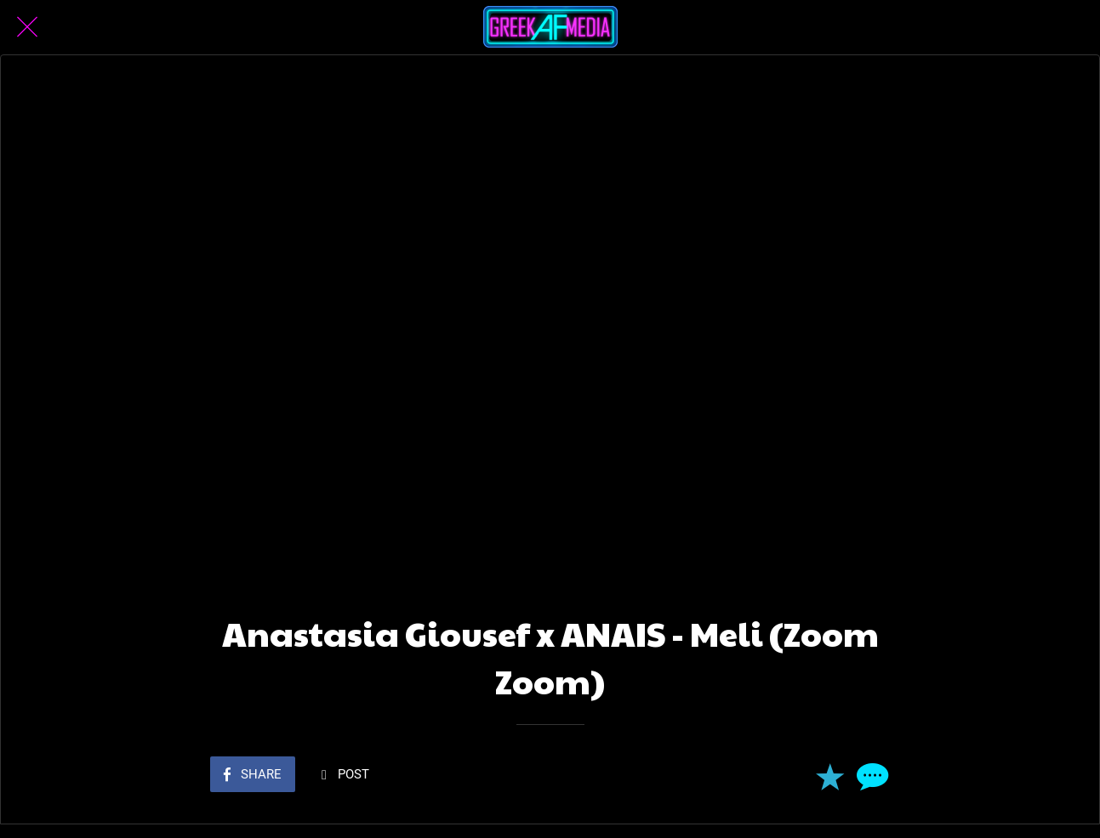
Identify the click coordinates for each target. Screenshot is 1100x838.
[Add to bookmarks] (829, 776)
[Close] (27, 27)
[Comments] (870, 776)
